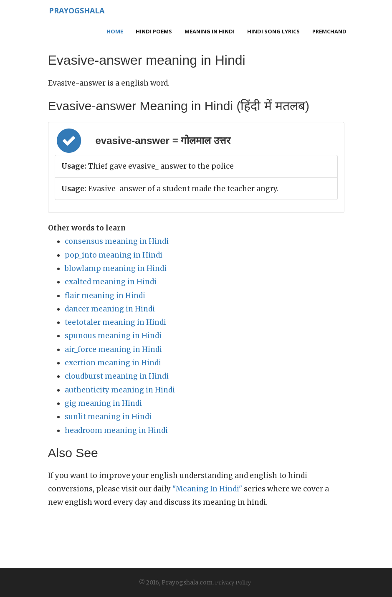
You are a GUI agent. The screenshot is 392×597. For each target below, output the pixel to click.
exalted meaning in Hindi (111, 281)
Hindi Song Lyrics (273, 31)
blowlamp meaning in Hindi (116, 268)
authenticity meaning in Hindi (120, 390)
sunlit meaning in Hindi (108, 416)
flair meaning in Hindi (105, 295)
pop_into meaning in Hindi (113, 255)
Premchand (329, 31)
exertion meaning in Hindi (113, 362)
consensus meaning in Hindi (117, 241)
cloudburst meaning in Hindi (117, 376)
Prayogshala (73, 10)
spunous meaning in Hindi (113, 335)
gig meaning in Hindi (103, 403)
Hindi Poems (154, 31)
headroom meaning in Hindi (116, 430)
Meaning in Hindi (210, 31)
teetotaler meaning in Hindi (115, 322)
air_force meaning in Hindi (113, 349)
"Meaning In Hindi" (207, 488)
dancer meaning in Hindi (110, 309)
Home (114, 31)
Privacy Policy (233, 582)
